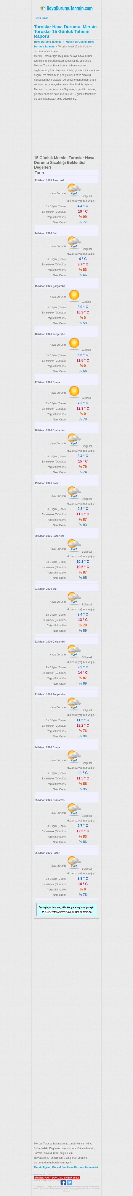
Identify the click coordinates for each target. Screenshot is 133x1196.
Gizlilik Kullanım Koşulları (47, 1181)
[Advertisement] (66, 128)
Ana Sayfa (66, 18)
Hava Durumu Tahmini (67, 8)
